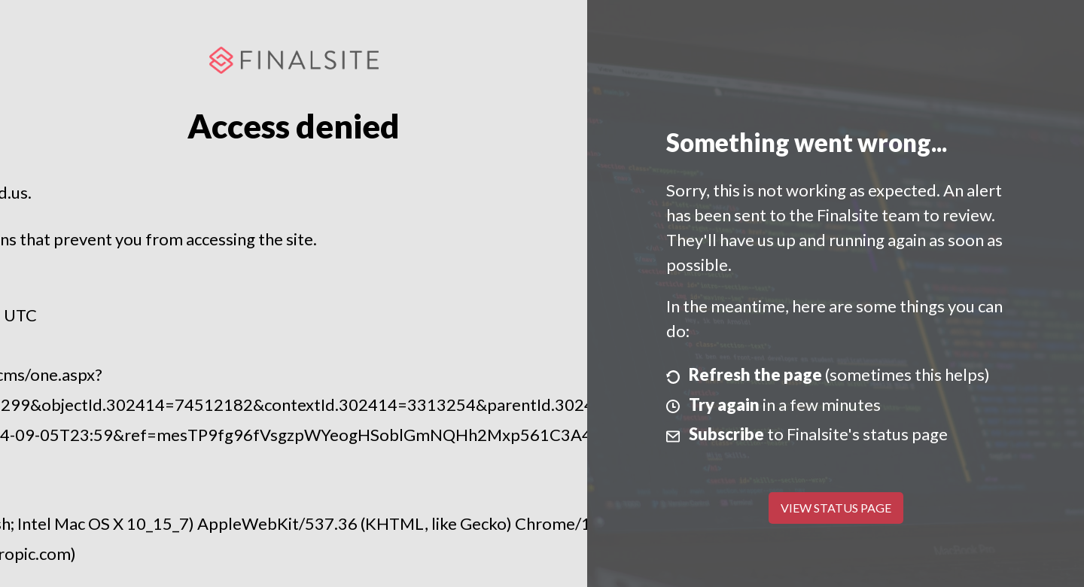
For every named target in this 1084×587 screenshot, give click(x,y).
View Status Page (836, 507)
